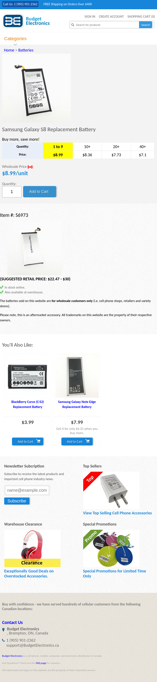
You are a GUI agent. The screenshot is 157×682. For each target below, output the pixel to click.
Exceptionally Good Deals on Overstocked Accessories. (29, 573)
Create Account (111, 17)
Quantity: (9, 183)
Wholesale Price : (18, 167)
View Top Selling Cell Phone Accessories (117, 512)
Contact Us (12, 622)
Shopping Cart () (141, 17)
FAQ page (41, 663)
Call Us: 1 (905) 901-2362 (20, 4)
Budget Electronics (12, 655)
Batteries (25, 50)
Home (9, 50)
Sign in (89, 17)
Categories (15, 38)
